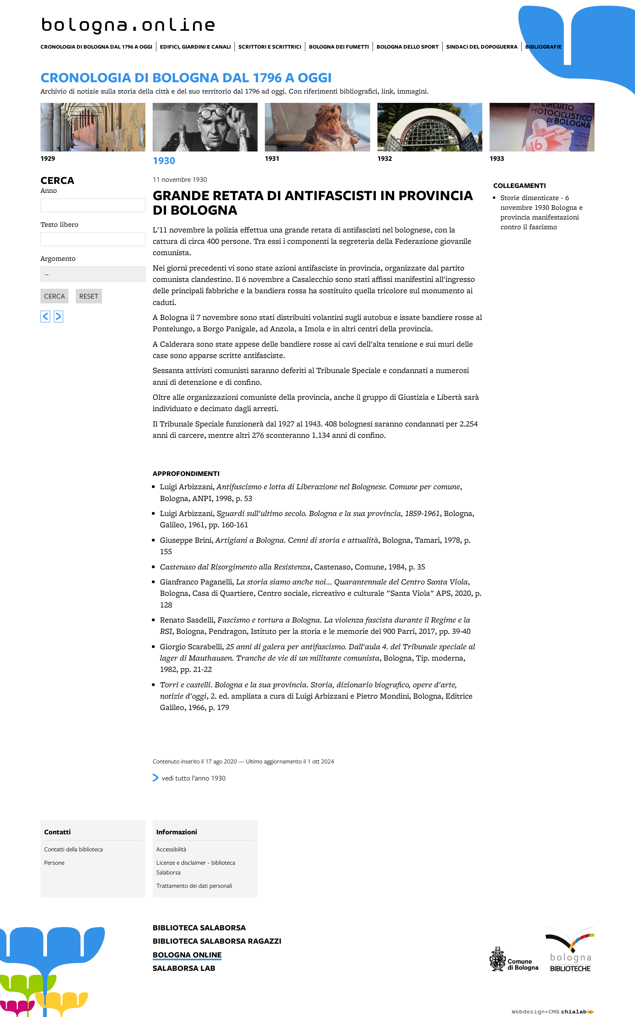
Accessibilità (171, 849)
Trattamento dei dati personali (194, 885)
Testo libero (59, 224)
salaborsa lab (184, 968)
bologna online (187, 955)
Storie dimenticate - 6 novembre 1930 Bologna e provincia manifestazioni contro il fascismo (542, 212)
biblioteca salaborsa (199, 928)
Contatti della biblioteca (73, 849)
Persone (54, 862)
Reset (88, 294)
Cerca (57, 180)
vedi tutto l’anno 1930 (194, 777)
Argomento (58, 258)
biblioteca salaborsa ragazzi (217, 941)
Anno (48, 190)
